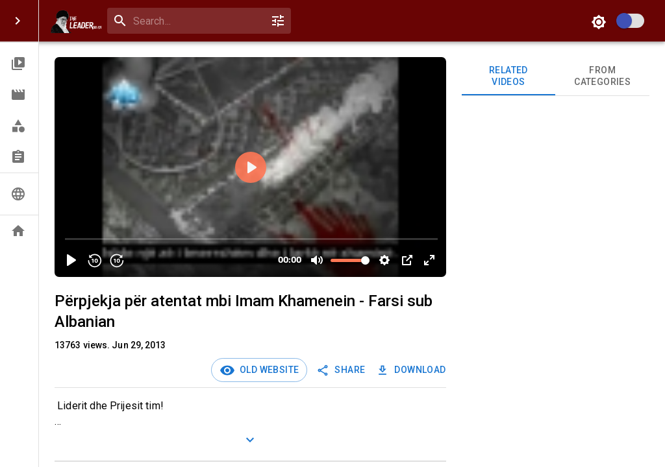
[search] (196, 21)
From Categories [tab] (602, 76)
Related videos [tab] (509, 76)
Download (412, 370)
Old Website (267, 370)
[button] (19, 63)
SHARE (342, 370)
